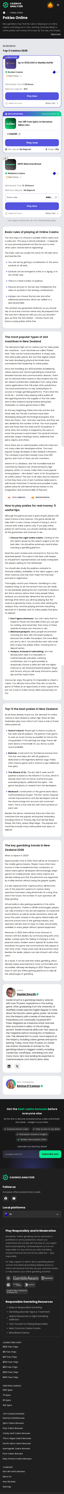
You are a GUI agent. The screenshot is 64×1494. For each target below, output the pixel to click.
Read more (55, 34)
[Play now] (32, 142)
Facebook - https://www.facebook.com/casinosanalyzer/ (5, 1198)
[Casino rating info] (21, 76)
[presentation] (32, 1154)
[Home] (4, 12)
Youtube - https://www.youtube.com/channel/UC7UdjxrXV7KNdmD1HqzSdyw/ (14, 1198)
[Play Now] (32, 96)
